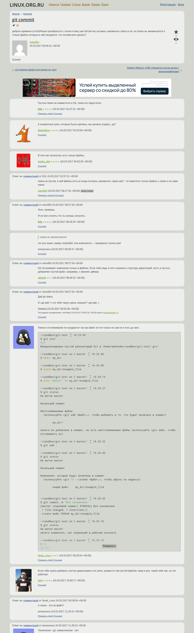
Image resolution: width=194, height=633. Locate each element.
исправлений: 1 (110, 312)
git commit (23, 19)
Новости (54, 4)
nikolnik (42, 278)
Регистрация (168, 4)
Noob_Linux (44, 555)
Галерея (65, 4)
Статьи (76, 4)
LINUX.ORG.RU (27, 5)
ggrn (40, 580)
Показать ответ (45, 113)
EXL (40, 109)
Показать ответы (46, 195)
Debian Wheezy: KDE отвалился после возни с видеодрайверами (153, 70)
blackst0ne (44, 130)
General (27, 14)
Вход (181, 4)
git (17, 25)
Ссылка (16, 59)
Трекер (95, 4)
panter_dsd (44, 161)
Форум (86, 4)
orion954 (34, 42)
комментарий (30, 176)
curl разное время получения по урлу (36, 69)
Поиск (105, 4)
